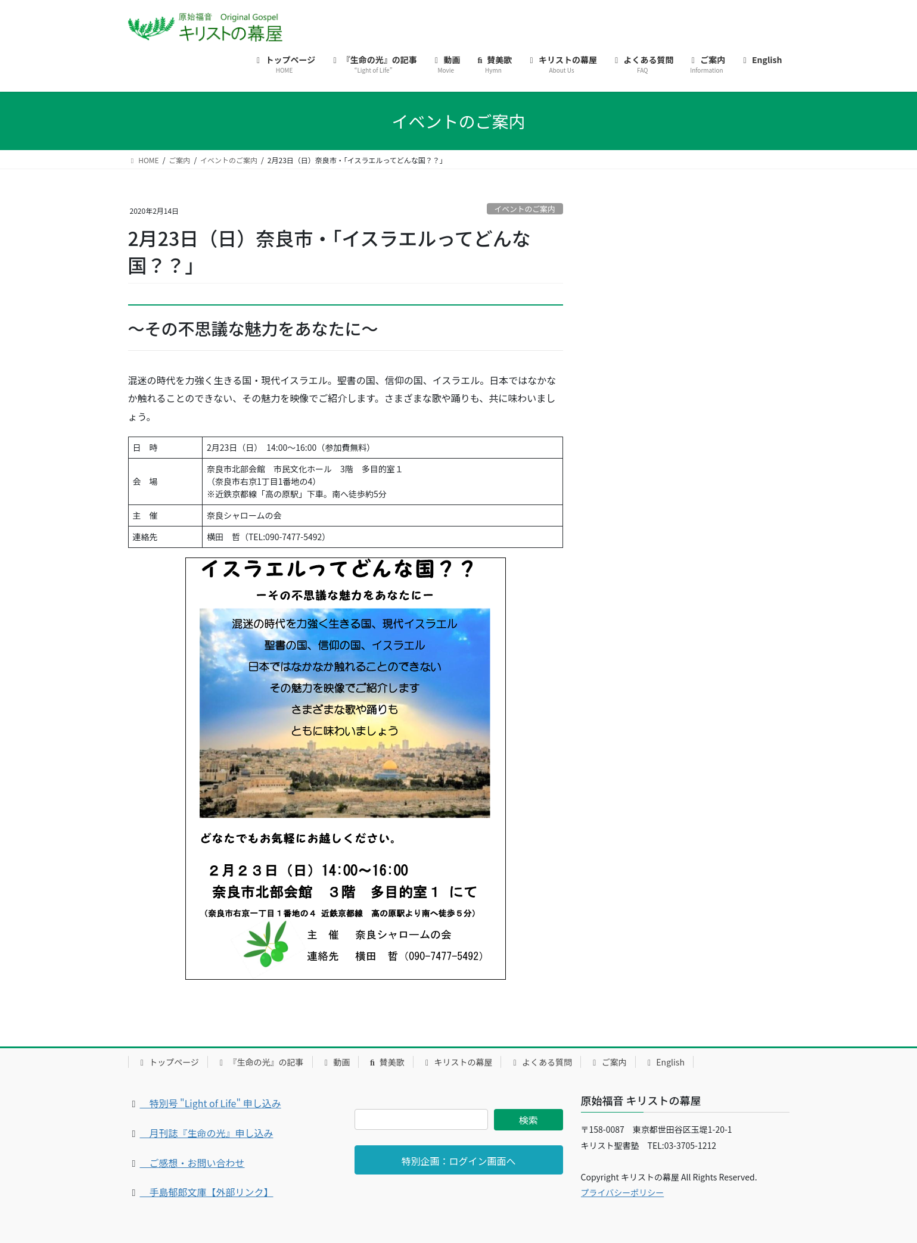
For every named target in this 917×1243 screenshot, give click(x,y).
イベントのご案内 (524, 208)
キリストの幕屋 (457, 1062)
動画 (335, 1062)
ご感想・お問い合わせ (192, 1162)
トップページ (168, 1062)
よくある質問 (540, 1062)
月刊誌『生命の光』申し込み (206, 1133)
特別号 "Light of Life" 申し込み (210, 1103)
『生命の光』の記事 (260, 1062)
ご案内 (608, 1062)
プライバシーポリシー (622, 1192)
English (664, 1062)
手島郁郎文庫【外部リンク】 (206, 1192)
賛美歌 (386, 1062)
